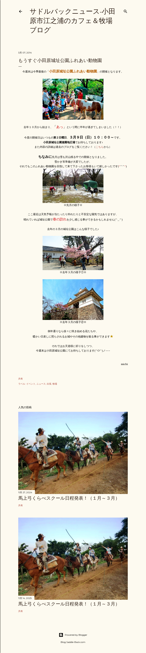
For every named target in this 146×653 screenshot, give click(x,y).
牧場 (54, 383)
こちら (100, 147)
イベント (30, 383)
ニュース (41, 383)
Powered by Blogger (73, 635)
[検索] (125, 10)
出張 (49, 383)
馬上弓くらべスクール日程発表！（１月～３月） (69, 498)
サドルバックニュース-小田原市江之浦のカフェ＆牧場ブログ (72, 20)
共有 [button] (20, 378)
